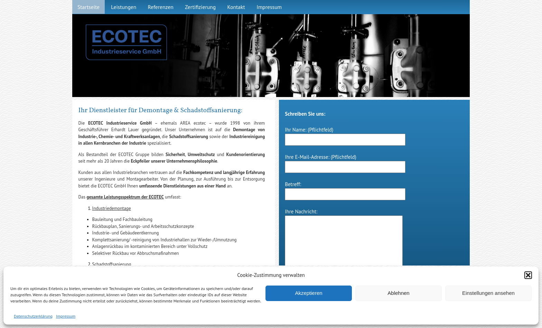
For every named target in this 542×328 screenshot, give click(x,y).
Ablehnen (398, 293)
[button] (528, 275)
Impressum (65, 316)
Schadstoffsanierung (111, 264)
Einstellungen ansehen (488, 293)
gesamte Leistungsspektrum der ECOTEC (125, 197)
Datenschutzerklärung (33, 316)
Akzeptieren (308, 293)
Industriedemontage (111, 208)
